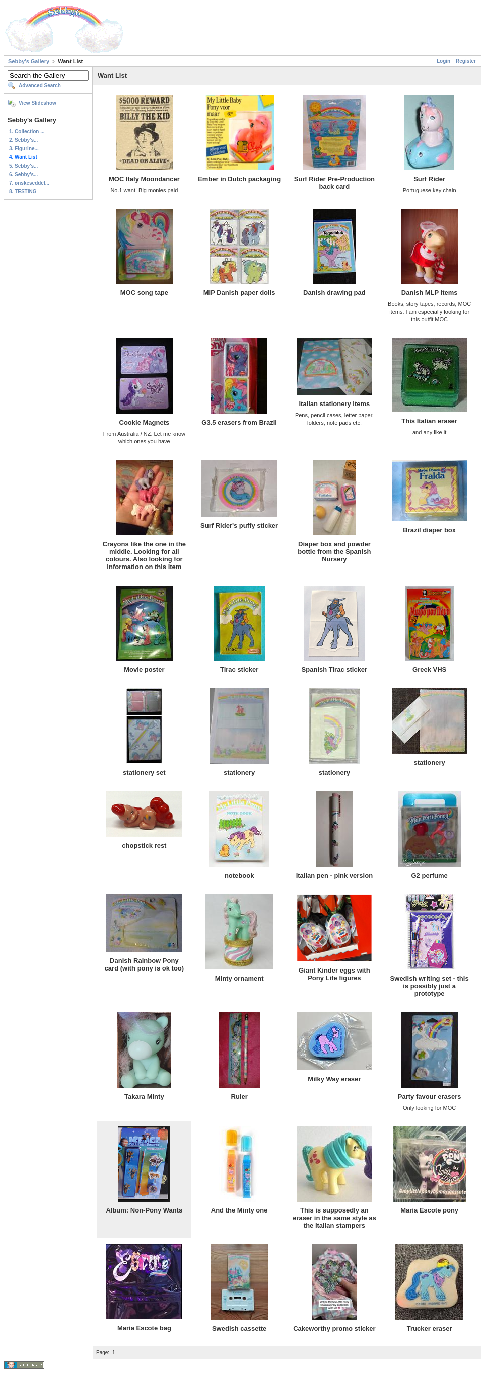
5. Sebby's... (23, 166)
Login (443, 61)
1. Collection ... (27, 131)
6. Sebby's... (23, 174)
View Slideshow (37, 103)
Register (466, 61)
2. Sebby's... (23, 140)
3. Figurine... (24, 148)
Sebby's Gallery (28, 61)
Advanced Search (40, 85)
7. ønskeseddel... (29, 183)
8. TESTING (22, 191)
